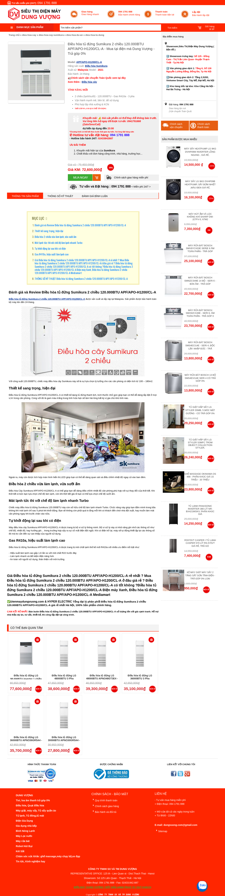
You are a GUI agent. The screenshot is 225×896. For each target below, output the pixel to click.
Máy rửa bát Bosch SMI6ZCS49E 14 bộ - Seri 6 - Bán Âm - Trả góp (200, 280)
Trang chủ (14, 35)
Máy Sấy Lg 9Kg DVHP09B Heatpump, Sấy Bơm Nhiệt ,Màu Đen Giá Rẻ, (200, 184)
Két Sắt (20, 851)
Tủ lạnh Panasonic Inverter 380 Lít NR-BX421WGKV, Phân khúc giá (200, 510)
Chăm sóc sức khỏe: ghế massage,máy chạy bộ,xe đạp (48, 856)
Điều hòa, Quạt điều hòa (30, 805)
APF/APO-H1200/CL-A (89, 62)
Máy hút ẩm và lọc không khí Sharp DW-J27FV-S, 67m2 (200, 217)
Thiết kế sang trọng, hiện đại (49, 231)
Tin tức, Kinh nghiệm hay (30, 861)
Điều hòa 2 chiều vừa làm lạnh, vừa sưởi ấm (55, 237)
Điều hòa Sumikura (96, 66)
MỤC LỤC (38, 218)
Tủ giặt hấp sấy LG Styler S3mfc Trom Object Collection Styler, (200, 443)
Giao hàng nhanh (90, 13)
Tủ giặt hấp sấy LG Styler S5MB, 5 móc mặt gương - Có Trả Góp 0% (200, 410)
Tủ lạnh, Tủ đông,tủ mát (30, 815)
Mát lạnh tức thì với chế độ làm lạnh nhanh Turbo (58, 243)
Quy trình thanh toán (104, 800)
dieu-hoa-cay (29, 35)
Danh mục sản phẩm (30, 27)
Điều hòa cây (89, 82)
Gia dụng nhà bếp (26, 825)
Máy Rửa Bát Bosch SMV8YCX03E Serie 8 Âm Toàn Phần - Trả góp (200, 248)
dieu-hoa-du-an (74, 35)
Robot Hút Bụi (24, 846)
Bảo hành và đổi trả (103, 811)
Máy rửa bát (23, 841)
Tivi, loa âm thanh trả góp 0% (33, 800)
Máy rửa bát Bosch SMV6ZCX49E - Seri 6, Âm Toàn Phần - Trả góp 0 (200, 313)
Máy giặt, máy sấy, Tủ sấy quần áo (36, 810)
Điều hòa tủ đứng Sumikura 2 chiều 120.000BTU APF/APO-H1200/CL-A (47, 299)
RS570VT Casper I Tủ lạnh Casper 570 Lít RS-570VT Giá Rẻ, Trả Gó (200, 543)
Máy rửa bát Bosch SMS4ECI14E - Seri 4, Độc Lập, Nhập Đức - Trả (200, 345)
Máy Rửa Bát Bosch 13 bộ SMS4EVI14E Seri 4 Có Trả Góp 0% (200, 378)
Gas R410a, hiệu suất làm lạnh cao (52, 254)
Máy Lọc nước (24, 836)
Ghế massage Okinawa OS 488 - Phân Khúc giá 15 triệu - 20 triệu (200, 477)
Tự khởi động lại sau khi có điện (50, 248)
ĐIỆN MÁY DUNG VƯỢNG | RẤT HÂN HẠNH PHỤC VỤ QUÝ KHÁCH (112, 887)
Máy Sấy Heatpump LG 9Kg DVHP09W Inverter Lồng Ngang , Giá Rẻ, (200, 151)
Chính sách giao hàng (105, 806)
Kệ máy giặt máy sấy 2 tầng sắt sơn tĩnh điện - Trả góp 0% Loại (200, 575)
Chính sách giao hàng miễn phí (127, 177)
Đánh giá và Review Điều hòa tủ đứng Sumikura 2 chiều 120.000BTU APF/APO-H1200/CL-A (80, 225)
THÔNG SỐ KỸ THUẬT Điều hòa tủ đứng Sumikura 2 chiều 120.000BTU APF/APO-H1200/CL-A (81, 278)
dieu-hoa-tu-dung (94, 35)
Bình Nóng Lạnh (25, 831)
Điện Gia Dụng (24, 820)
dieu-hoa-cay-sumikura (51, 35)
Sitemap (161, 831)
